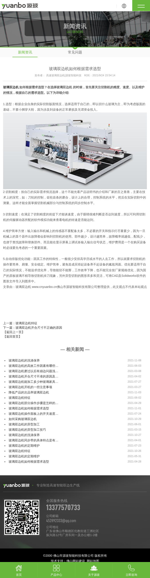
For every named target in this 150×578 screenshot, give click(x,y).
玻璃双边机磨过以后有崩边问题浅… (33, 371)
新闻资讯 (25, 52)
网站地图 (93, 561)
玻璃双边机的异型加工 (24, 424)
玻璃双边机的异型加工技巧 (27, 429)
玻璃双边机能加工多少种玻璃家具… (33, 381)
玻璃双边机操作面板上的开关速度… (33, 413)
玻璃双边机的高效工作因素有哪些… (33, 366)
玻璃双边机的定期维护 (24, 445)
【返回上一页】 (14, 332)
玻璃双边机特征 (19, 397)
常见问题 (75, 52)
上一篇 (20, 323)
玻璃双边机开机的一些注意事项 (30, 387)
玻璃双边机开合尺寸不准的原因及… (33, 376)
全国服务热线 (96, 505)
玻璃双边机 (11, 87)
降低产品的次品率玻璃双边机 (29, 392)
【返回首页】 (12, 336)
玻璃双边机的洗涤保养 (24, 360)
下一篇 (32, 327)
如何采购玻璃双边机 (23, 419)
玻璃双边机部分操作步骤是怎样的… (33, 403)
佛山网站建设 (75, 561)
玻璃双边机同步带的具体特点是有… (33, 440)
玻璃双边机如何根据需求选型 (29, 408)
